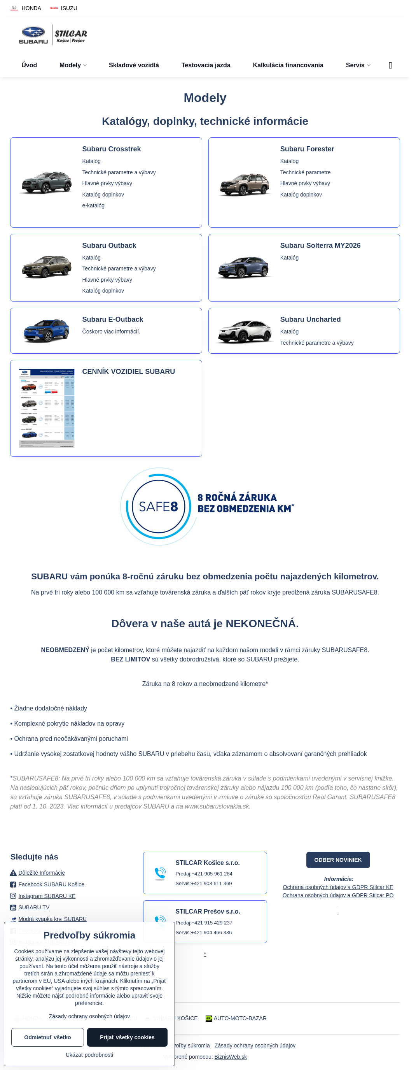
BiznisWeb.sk (231, 1057)
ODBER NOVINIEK (338, 860)
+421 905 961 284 (212, 874)
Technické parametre (305, 172)
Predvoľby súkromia (186, 1045)
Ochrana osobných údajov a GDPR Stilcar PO (338, 895)
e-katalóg (93, 205)
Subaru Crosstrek (111, 149)
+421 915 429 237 (212, 923)
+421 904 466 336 (211, 932)
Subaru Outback (109, 245)
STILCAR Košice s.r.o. (207, 863)
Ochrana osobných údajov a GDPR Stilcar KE (338, 887)
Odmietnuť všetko (47, 1037)
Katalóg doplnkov (103, 194)
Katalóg (91, 161)
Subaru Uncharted (310, 319)
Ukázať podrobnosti (89, 1055)
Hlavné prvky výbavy (107, 183)
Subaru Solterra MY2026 (320, 245)
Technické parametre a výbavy (119, 172)
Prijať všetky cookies (127, 1037)
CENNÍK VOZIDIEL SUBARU (128, 371)
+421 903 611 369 (211, 883)
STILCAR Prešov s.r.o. (207, 911)
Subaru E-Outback (112, 319)
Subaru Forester (307, 149)
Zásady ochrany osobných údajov (255, 1045)
